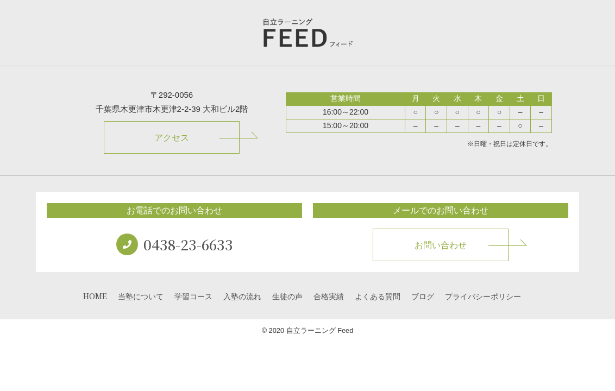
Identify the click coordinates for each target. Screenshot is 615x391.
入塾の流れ (242, 296)
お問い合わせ (441, 245)
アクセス (171, 137)
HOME (95, 296)
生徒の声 (287, 296)
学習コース (193, 296)
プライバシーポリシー (483, 296)
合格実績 (328, 296)
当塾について (141, 296)
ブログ (422, 296)
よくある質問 (377, 296)
